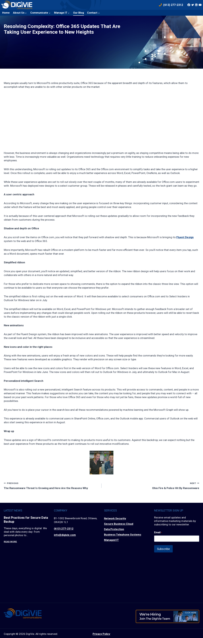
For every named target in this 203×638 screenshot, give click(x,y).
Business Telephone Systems (122, 534)
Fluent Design (185, 237)
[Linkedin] (196, 4)
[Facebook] (188, 4)
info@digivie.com (65, 535)
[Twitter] (192, 4)
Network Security (115, 518)
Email (158, 532)
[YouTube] (200, 4)
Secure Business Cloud (118, 523)
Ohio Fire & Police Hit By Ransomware (151, 485)
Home (6, 12)
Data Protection (114, 529)
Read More (10, 541)
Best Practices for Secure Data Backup (23, 520)
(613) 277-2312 (63, 528)
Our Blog (78, 12)
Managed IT (111, 540)
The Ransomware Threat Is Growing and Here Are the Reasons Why (51, 485)
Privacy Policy (101, 632)
